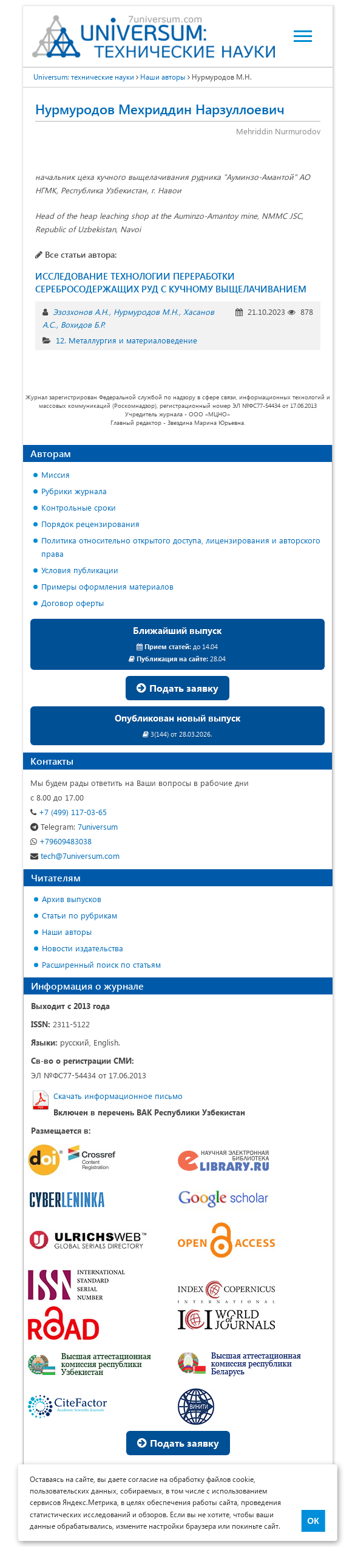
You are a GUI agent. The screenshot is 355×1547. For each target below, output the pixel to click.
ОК (313, 1521)
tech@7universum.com (75, 855)
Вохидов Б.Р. (83, 324)
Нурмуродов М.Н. (145, 311)
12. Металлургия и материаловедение (126, 340)
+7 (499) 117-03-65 (68, 812)
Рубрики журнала (74, 491)
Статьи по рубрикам (79, 915)
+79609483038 (61, 841)
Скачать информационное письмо (118, 1095)
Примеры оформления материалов (107, 586)
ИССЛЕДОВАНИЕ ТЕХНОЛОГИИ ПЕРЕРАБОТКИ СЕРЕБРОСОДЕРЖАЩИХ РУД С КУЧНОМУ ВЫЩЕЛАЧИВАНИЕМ (170, 282)
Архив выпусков (71, 899)
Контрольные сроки (78, 507)
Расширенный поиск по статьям (101, 964)
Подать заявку (177, 687)
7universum (74, 826)
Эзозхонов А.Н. (81, 311)
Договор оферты (72, 603)
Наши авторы (67, 931)
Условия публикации (79, 570)
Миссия (55, 474)
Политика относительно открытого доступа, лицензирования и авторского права (180, 547)
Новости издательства (82, 948)
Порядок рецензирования (90, 524)
